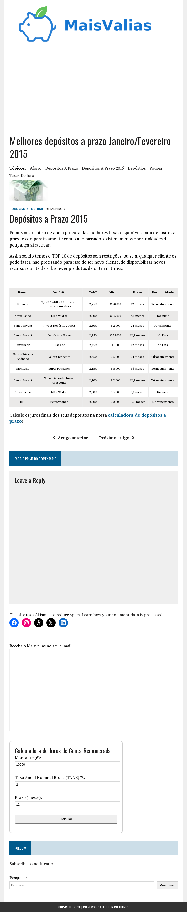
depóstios (137, 168)
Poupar (156, 168)
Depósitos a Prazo (61, 168)
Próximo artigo (117, 437)
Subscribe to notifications (33, 863)
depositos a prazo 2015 (103, 168)
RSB (40, 209)
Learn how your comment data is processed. (122, 614)
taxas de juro (21, 175)
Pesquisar (18, 878)
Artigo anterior (70, 437)
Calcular (66, 819)
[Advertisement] (93, 91)
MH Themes (121, 907)
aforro (35, 168)
